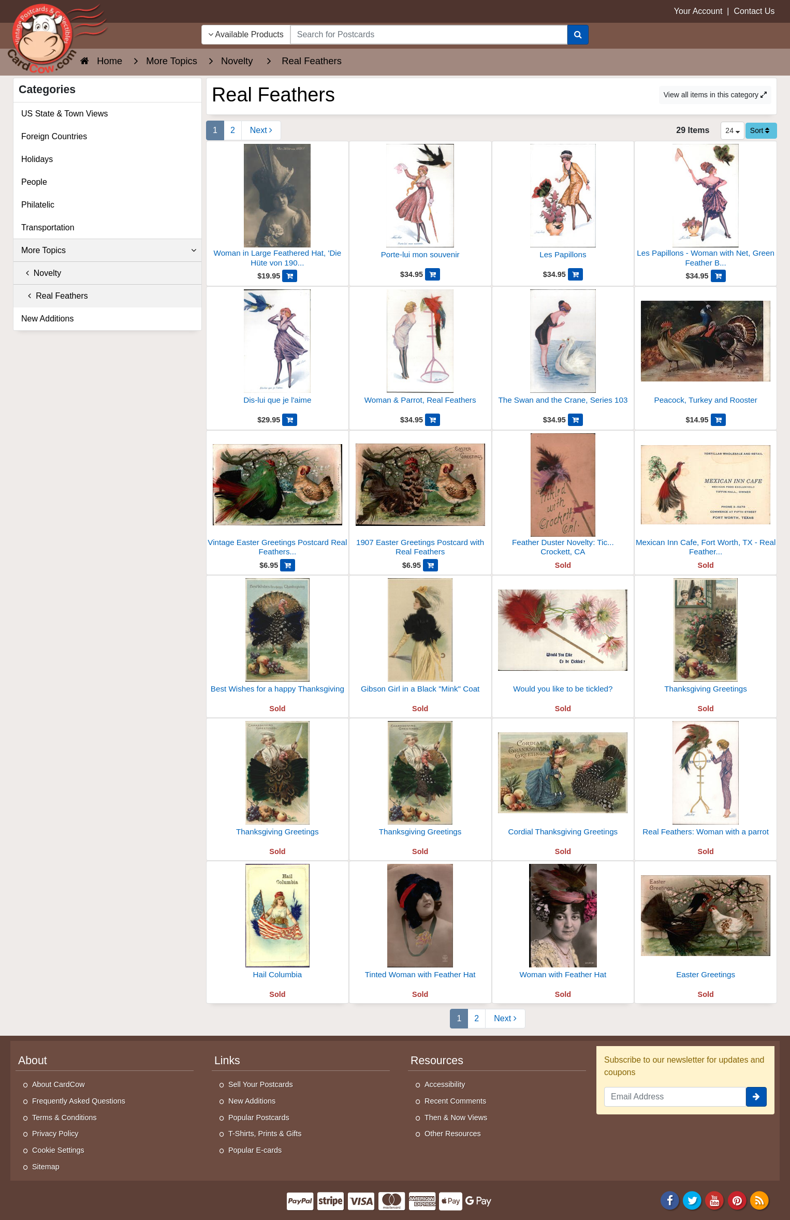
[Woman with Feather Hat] (563, 926)
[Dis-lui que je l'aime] (277, 351)
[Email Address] (675, 1097)
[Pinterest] (737, 1200)
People (34, 182)
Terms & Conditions (64, 1117)
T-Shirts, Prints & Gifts (265, 1133)
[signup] (756, 1097)
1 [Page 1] (215, 130)
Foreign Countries (54, 136)
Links (227, 1060)
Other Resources (453, 1133)
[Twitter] (692, 1200)
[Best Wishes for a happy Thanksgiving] (277, 640)
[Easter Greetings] (706, 926)
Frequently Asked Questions (78, 1101)
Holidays (37, 159)
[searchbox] (429, 35)
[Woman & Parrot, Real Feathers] (420, 351)
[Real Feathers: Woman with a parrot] (706, 783)
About (32, 1060)
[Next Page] (261, 130)
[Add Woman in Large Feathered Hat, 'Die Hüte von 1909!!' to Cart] (289, 276)
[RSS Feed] (759, 1200)
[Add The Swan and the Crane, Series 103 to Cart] (575, 420)
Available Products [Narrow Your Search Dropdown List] (246, 34)
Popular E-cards (255, 1150)
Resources (437, 1060)
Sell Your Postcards (260, 1084)
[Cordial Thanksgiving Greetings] (563, 783)
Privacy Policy (55, 1133)
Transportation (48, 227)
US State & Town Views (64, 113)
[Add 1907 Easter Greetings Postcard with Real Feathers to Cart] (430, 565)
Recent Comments (455, 1101)
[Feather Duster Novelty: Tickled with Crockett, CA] (563, 496)
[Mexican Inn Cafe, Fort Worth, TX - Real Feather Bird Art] (706, 496)
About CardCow (58, 1084)
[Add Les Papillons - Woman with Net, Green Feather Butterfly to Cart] (718, 276)
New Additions (47, 318)
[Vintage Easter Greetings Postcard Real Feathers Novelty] (277, 496)
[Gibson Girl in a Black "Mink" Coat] (420, 640)
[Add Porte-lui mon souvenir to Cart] (432, 274)
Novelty (41, 273)
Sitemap (46, 1167)
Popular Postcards (258, 1117)
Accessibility (445, 1084)
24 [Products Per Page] (732, 130)
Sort (760, 130)
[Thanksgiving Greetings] (706, 640)
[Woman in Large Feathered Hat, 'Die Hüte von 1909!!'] (277, 207)
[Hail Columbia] (277, 926)
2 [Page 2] (232, 130)
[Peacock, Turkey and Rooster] (706, 351)
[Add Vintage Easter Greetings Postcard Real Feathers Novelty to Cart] (287, 565)
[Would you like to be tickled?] (563, 640)
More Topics (108, 250)
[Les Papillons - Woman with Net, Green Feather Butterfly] (706, 207)
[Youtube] (715, 1200)
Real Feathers (54, 295)
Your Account (698, 11)
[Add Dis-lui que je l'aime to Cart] (289, 420)
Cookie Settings (58, 1150)
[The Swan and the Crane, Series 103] (563, 351)
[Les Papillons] (563, 206)
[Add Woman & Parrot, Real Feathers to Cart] (432, 420)
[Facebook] (670, 1200)
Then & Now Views (456, 1117)
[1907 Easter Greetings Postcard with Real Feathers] (420, 496)
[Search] (578, 35)
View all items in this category (715, 95)
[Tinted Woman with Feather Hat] (420, 926)
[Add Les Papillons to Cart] (575, 274)
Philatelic (37, 204)
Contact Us (754, 11)
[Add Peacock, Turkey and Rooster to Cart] (718, 420)
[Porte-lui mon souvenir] (420, 206)
